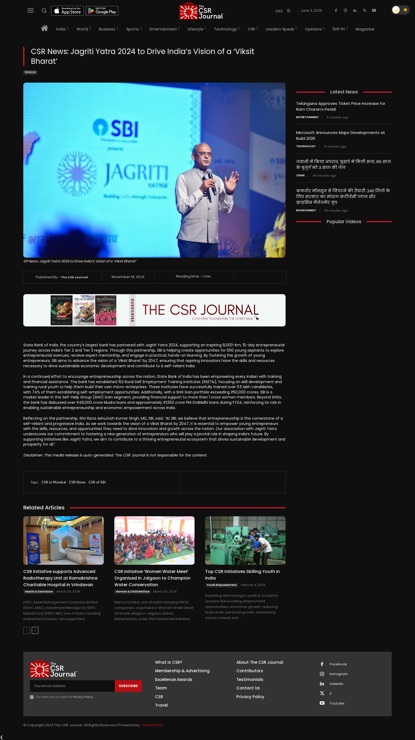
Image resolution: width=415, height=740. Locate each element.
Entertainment (307, 117)
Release (30, 72)
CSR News (77, 482)
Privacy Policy (83, 697)
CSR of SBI (97, 482)
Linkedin (336, 683)
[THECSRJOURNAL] (202, 11)
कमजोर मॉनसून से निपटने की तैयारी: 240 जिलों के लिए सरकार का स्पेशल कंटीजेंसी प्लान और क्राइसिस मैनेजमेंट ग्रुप (343, 194)
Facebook (338, 664)
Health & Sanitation (39, 592)
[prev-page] (26, 630)
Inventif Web (152, 725)
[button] (44, 10)
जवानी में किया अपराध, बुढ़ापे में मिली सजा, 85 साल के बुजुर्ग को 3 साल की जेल (343, 163)
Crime (300, 174)
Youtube (337, 703)
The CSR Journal (74, 277)
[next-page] (35, 630)
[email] (72, 686)
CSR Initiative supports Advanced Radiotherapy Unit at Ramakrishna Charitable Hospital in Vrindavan (60, 578)
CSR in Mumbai (53, 482)
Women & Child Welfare (133, 592)
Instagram (339, 674)
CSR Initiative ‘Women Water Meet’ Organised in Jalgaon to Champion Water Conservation (152, 578)
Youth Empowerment (222, 585)
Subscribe (128, 686)
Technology (306, 145)
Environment (306, 208)
